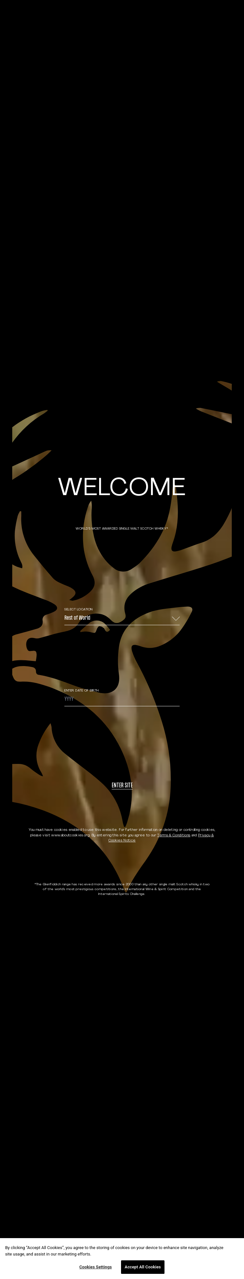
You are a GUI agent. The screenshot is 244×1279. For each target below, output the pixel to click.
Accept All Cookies (143, 1267)
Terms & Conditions (173, 835)
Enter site (122, 786)
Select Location (78, 609)
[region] (122, 1258)
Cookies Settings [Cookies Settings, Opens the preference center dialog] (95, 1267)
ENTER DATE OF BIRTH (81, 690)
